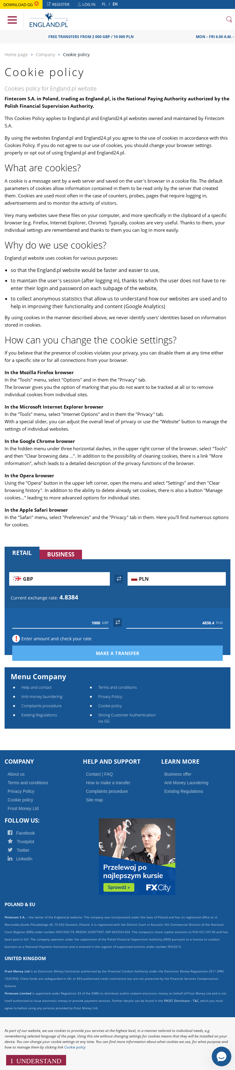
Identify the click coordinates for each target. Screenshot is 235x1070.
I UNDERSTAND (36, 1060)
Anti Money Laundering (186, 782)
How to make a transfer (108, 782)
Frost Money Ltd (23, 808)
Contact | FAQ (99, 774)
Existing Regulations (39, 715)
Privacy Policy (110, 696)
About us (16, 774)
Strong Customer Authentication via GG (127, 718)
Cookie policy (110, 705)
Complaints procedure (41, 705)
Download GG (21, 4)
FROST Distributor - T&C (181, 1000)
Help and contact (36, 687)
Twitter (26, 850)
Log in (88, 5)
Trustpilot (29, 841)
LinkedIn (28, 859)
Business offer (177, 774)
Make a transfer (129, 653)
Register (60, 5)
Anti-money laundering (41, 696)
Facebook (29, 833)
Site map (94, 799)
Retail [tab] (22, 553)
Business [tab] (60, 554)
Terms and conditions (117, 687)
